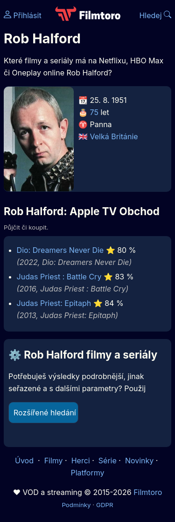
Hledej (155, 15)
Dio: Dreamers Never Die (60, 250)
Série (107, 460)
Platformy (87, 472)
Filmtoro (147, 492)
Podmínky (76, 504)
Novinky (139, 460)
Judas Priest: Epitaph (54, 303)
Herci (80, 460)
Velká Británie (114, 136)
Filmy (53, 460)
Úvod (25, 460)
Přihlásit (23, 15)
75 (94, 112)
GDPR (104, 504)
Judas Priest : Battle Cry (59, 276)
